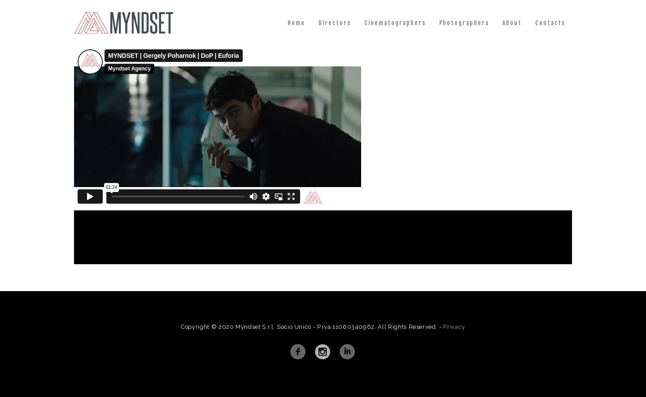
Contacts (550, 22)
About (512, 22)
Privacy (454, 326)
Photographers (464, 22)
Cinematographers (395, 22)
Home (296, 22)
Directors (335, 22)
